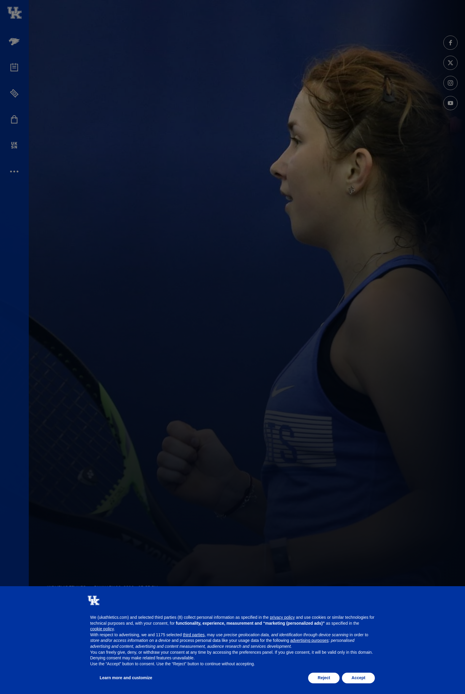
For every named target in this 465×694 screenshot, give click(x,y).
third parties (194, 634)
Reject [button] (324, 677)
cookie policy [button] (102, 628)
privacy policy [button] (282, 617)
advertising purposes (309, 640)
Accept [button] (358, 677)
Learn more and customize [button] (126, 677)
